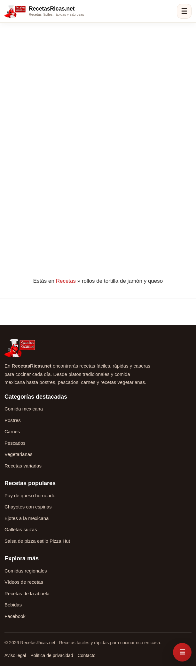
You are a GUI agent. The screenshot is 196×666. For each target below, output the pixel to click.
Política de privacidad (51, 655)
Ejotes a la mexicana (26, 518)
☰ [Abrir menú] (184, 11)
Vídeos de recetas (23, 582)
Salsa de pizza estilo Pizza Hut (37, 541)
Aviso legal (15, 655)
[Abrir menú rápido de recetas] (182, 652)
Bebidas (13, 604)
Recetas (66, 281)
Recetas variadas (23, 465)
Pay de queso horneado (29, 495)
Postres (12, 420)
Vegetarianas (18, 454)
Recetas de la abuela (27, 593)
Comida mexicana (23, 408)
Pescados (15, 443)
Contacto (87, 655)
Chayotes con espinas (28, 506)
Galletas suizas (20, 529)
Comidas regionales (25, 570)
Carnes (12, 431)
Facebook (15, 616)
